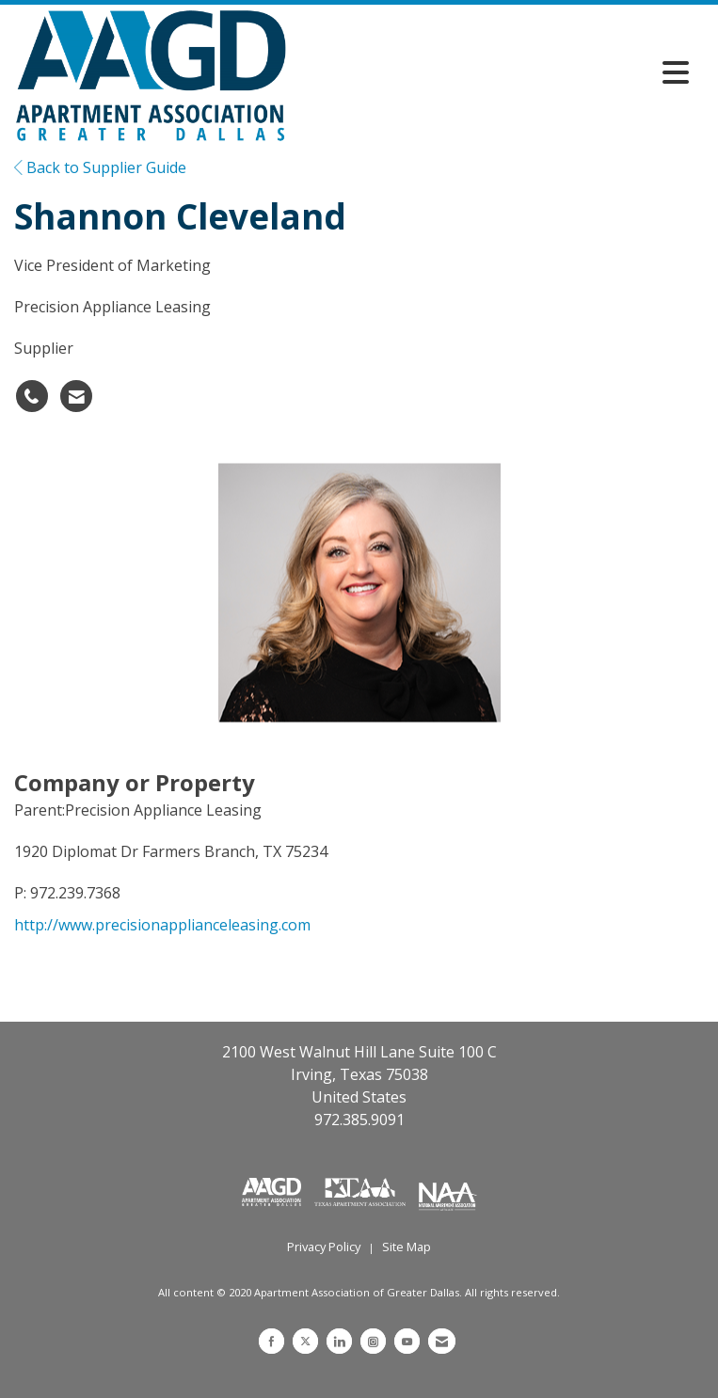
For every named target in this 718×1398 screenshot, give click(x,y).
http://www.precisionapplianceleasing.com (162, 924)
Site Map (406, 1246)
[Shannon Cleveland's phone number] (32, 396)
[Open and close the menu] (492, 72)
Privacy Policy (323, 1246)
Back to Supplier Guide (100, 167)
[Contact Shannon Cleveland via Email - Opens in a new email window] (76, 396)
